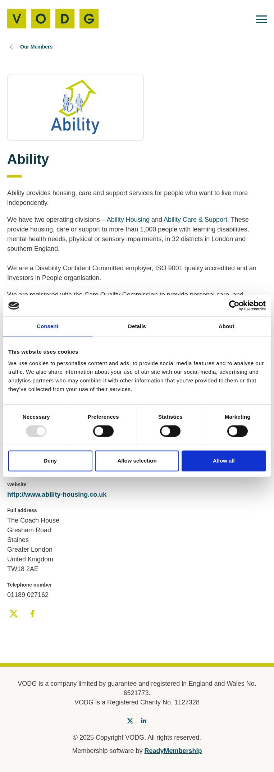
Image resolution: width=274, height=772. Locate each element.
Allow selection (136, 461)
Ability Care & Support (195, 219)
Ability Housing (128, 219)
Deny (50, 461)
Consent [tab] (48, 326)
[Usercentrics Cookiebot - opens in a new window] (234, 305)
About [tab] (226, 326)
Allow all (224, 461)
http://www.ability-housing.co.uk (56, 494)
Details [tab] (137, 326)
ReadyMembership (173, 750)
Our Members (36, 47)
